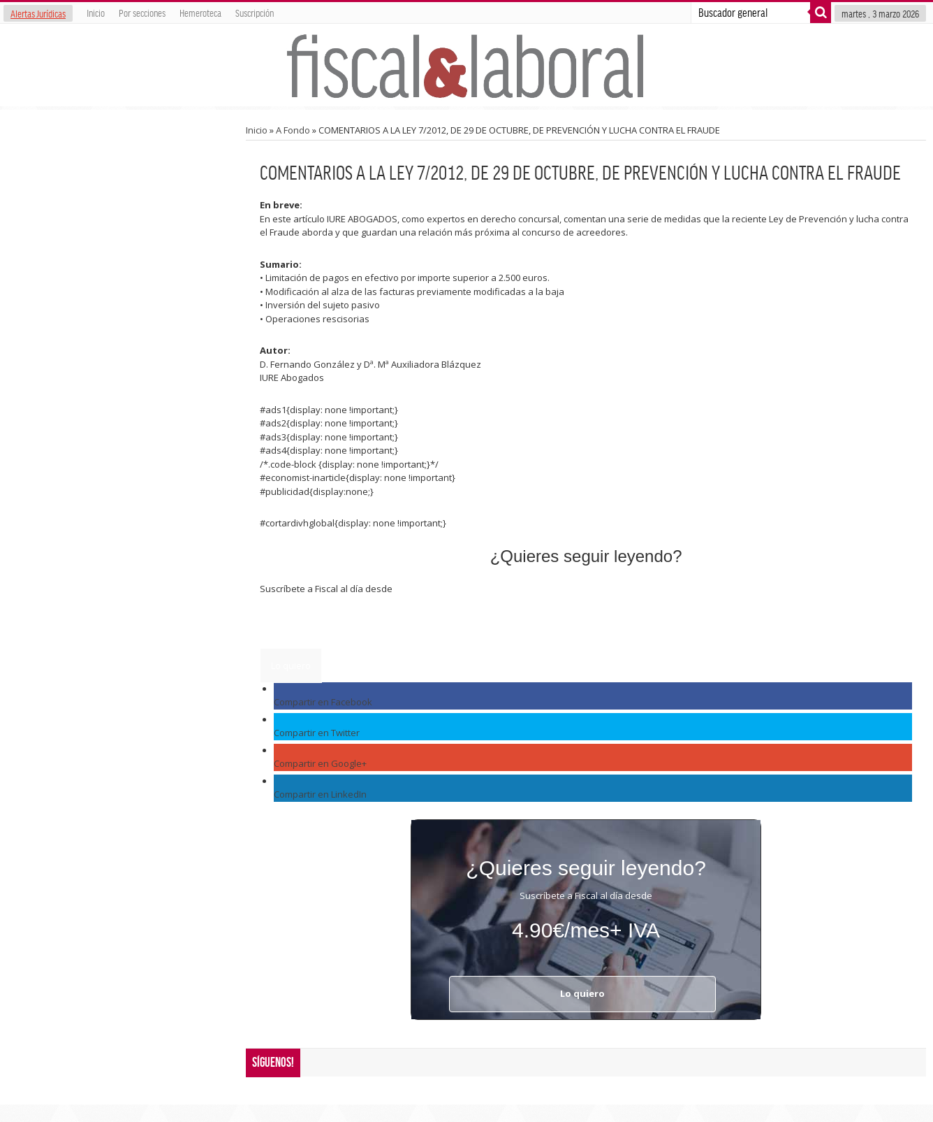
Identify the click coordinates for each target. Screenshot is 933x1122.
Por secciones (142, 12)
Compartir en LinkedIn (320, 794)
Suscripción (254, 12)
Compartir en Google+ (320, 763)
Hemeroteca (200, 12)
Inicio (96, 12)
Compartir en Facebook (323, 702)
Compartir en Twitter (317, 732)
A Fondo (293, 130)
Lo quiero (291, 665)
